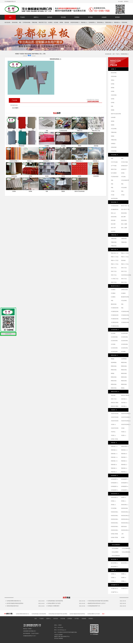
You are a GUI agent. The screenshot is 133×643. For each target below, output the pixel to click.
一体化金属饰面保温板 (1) (126, 548)
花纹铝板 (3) (124, 399)
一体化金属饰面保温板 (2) (116, 555)
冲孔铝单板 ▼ (114, 154)
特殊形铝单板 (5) (115, 522)
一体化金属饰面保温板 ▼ (116, 544)
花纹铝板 (66, 22)
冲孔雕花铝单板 (115, 307)
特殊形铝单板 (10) (115, 512)
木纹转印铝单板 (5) (125, 417)
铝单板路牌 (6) (124, 486)
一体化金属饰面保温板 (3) (126, 552)
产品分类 (113, 65)
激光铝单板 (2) (114, 563)
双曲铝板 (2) (124, 461)
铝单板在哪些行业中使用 (53, 603)
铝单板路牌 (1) (124, 490)
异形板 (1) (123, 501)
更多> (103, 613)
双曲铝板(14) (117, 22)
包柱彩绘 (113, 231)
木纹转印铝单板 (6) (125, 420)
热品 (57, 113)
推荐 (66, 598)
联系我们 (126, 1)
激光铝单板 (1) (114, 566)
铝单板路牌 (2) (114, 490)
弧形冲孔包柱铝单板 (116, 113)
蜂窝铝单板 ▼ (114, 355)
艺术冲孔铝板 (114, 162)
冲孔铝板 (123, 176)
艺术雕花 (113, 293)
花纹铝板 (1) (124, 406)
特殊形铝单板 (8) (125, 519)
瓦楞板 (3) (123, 574)
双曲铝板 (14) (124, 450)
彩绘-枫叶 (123, 216)
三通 (122, 533)
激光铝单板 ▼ (114, 559)
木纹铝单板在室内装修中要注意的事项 (97, 600)
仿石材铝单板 (124, 333)
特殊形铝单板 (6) (115, 519)
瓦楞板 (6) (123, 577)
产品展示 (22, 17)
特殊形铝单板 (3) (125, 522)
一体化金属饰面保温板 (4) (116, 552)
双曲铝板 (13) (114, 457)
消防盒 (112, 80)
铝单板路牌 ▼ (114, 475)
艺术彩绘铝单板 (26, 22)
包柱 (112, 541)
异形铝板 (123, 260)
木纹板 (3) (113, 424)
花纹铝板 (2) (124, 402)
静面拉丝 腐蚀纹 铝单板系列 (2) (116, 406)
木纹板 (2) (113, 435)
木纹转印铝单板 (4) (115, 420)
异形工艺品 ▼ (114, 249)
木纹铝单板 (113, 95)
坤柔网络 (61, 638)
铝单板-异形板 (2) (115, 537)
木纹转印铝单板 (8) (125, 413)
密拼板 (112, 87)
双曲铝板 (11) (114, 453)
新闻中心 (36, 17)
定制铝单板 (113, 147)
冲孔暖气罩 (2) (114, 592)
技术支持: (56, 638)
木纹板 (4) (123, 431)
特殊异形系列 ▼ (115, 493)
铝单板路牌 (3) (114, 482)
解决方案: (9, 614)
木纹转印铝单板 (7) (75, 22)
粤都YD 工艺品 (125, 253)
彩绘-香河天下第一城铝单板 (126, 209)
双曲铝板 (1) (124, 471)
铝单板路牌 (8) (124, 482)
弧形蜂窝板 (113, 362)
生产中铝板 (113, 165)
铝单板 (112, 84)
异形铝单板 (124, 22)
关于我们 (90, 17)
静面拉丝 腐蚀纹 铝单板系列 (126, 395)
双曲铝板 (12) (84, 22)
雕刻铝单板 (113, 304)
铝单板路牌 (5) (92, 22)
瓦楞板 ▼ (113, 570)
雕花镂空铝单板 (125, 297)
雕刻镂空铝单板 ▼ (115, 286)
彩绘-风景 (113, 227)
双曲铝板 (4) (124, 468)
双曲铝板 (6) (114, 471)
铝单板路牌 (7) (124, 479)
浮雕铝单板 (34, 22)
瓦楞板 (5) (113, 577)
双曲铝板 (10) (114, 461)
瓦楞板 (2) (113, 581)
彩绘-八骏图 (124, 224)
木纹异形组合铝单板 (126, 275)
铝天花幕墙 (113, 173)
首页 (10, 17)
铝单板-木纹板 (114, 439)
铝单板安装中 (124, 165)
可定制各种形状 (115, 176)
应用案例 (76, 17)
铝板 (112, 106)
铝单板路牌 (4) (114, 486)
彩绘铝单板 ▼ (114, 202)
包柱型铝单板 (114, 198)
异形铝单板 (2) (100, 22)
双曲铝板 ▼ (114, 442)
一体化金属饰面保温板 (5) (116, 548)
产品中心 (118, 54)
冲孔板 (112, 191)
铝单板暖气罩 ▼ (115, 584)
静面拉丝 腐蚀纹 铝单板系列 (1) (116, 402)
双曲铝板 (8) (124, 453)
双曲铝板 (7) (124, 457)
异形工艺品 (113, 267)
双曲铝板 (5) (114, 468)
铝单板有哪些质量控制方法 (13, 600)
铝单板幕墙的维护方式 (93, 606)
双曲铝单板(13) (109, 22)
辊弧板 (112, 110)
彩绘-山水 (113, 213)
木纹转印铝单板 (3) (125, 424)
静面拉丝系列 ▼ (115, 391)
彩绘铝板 (113, 220)
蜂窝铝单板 (124, 362)
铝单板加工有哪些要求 (52, 606)
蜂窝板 (61, 22)
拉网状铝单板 (124, 289)
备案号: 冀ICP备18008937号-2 (62, 636)
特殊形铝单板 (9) (125, 515)
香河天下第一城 (125, 205)
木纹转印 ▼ (114, 409)
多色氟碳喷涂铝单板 (116, 209)
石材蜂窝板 (124, 358)
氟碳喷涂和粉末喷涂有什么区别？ (96, 603)
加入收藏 (120, 1)
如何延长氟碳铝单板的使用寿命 (14, 603)
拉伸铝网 (113, 117)
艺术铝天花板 (124, 162)
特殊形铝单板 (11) (125, 512)
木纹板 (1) (123, 435)
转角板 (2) (123, 497)
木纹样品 (113, 431)
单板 (20, 22)
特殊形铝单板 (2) (115, 526)
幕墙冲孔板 (113, 169)
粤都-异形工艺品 (43, 22)
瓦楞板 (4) (113, 574)
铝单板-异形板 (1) (115, 533)
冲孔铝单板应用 (125, 180)
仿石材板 (56, 22)
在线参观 (104, 17)
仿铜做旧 (113, 143)
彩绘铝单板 (124, 213)
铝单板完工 (124, 169)
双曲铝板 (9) (114, 464)
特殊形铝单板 (124, 508)
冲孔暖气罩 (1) (124, 588)
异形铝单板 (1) (124, 504)
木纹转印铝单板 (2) (115, 428)
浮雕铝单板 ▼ (114, 235)
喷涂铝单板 (15, 22)
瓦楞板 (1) (123, 581)
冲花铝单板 (113, 151)
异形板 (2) (113, 504)
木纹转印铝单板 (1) (115, 417)
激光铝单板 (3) (124, 563)
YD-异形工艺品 (114, 278)
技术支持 (49, 17)
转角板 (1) (113, 501)
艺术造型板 (113, 508)
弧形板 (112, 121)
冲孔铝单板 (113, 128)
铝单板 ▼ (113, 69)
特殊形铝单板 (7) (115, 515)
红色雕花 (50, 22)
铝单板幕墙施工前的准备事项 (54, 600)
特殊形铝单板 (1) (125, 530)
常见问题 (63, 17)
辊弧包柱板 (124, 526)
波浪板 (122, 537)
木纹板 (122, 428)
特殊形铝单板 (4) (115, 530)
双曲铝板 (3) (124, 464)
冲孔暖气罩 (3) (114, 588)
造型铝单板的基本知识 (12, 606)
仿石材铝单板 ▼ (115, 329)
